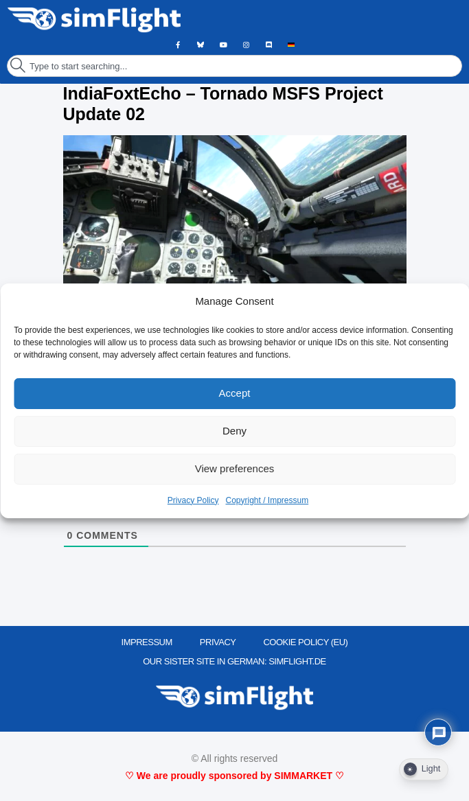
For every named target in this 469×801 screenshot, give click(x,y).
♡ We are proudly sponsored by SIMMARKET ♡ (234, 775)
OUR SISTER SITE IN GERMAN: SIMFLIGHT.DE (234, 661)
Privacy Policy (193, 500)
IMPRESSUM (147, 642)
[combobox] (234, 66)
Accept (235, 393)
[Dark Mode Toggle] (423, 769)
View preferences (235, 468)
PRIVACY (218, 642)
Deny (234, 431)
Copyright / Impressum (266, 500)
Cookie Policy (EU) (305, 642)
